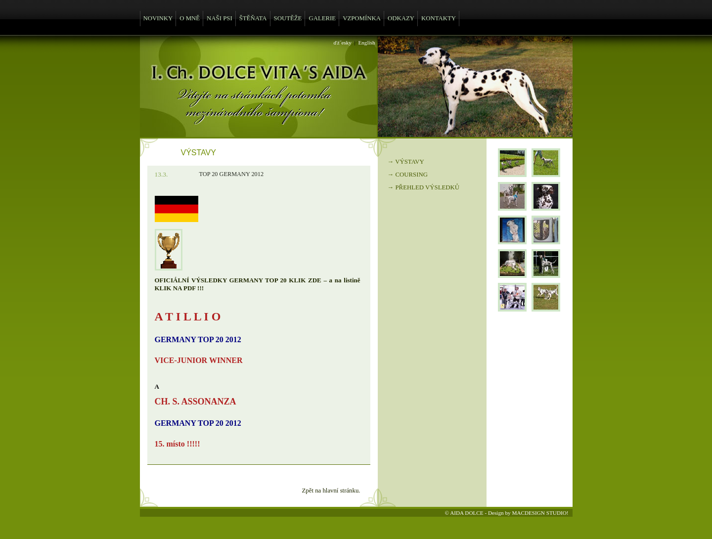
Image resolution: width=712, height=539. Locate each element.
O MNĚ (189, 18)
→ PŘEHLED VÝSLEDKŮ (424, 187)
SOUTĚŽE (288, 18)
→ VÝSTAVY (406, 161)
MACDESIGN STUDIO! (540, 513)
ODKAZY (401, 18)
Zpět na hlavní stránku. (331, 490)
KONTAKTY (438, 18)
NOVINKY (158, 18)
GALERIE (322, 18)
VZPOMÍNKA (362, 18)
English (366, 42)
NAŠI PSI (219, 18)
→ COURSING (408, 174)
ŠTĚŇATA (253, 18)
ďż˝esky (343, 42)
